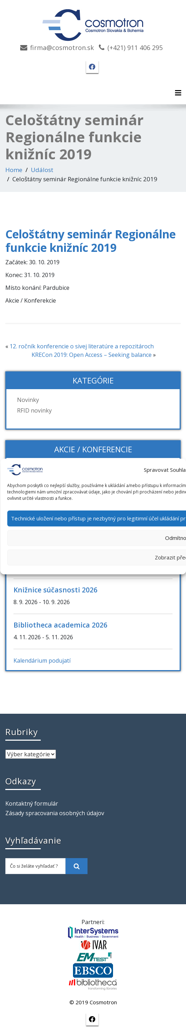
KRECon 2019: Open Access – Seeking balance (92, 355)
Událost (42, 170)
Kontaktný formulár (31, 803)
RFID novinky (34, 410)
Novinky (28, 399)
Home (13, 170)
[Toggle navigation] (178, 93)
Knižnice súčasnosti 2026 (55, 590)
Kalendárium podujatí (42, 660)
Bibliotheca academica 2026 (60, 625)
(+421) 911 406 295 (135, 47)
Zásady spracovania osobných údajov (54, 813)
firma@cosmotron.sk (62, 47)
